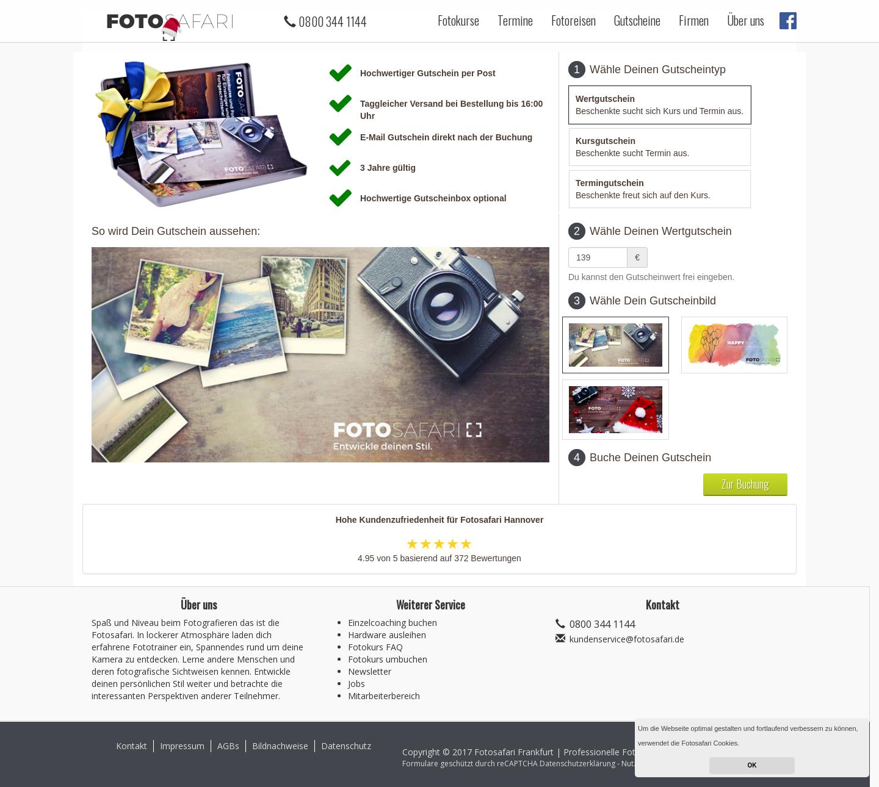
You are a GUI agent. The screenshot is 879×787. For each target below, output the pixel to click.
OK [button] (752, 765)
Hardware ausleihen (387, 635)
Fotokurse (458, 20)
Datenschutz (346, 746)
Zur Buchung (745, 484)
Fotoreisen (573, 20)
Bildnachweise (280, 746)
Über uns (745, 20)
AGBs (228, 746)
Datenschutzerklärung (577, 763)
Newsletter (369, 671)
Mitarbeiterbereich (384, 696)
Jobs (356, 683)
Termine (515, 20)
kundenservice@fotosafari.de (627, 639)
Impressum (182, 746)
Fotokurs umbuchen (387, 659)
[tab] (660, 105)
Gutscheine (637, 20)
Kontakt (131, 746)
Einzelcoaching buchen (392, 622)
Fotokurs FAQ (375, 647)
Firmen (694, 20)
